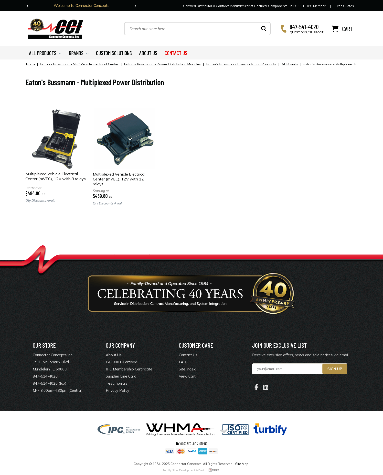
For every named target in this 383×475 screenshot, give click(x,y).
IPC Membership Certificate (129, 369)
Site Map (241, 464)
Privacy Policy (117, 390)
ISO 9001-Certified (121, 362)
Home (30, 64)
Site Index (187, 369)
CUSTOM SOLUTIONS (114, 53)
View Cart (187, 376)
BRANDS (79, 53)
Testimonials (117, 383)
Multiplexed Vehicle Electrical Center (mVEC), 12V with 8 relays (55, 176)
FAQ (182, 362)
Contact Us (188, 355)
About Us (114, 355)
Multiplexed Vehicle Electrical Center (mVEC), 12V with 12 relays (119, 179)
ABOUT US (148, 53)
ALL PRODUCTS (45, 53)
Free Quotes (345, 6)
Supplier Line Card (121, 376)
